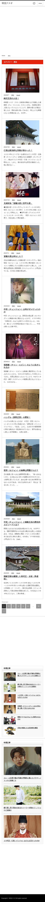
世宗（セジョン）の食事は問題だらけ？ (21, 470)
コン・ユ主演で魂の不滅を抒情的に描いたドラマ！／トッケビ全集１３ (29, 675)
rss (34, 3)
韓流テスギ (12, 898)
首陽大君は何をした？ (13, 256)
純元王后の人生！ (11, 98)
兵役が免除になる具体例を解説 (28, 728)
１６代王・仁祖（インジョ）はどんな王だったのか (29, 696)
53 (38, 606)
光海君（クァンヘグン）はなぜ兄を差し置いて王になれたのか (29, 707)
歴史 (12, 95)
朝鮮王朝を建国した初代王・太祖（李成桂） (21, 577)
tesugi (18, 95)
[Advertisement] (22, 30)
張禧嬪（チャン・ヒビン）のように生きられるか (22, 366)
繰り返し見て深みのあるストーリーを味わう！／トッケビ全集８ (29, 685)
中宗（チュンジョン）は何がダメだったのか (22, 310)
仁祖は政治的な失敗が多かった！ (18, 150)
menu (40, 3)
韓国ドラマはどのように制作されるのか (29, 718)
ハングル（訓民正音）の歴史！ (17, 417)
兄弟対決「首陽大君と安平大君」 (18, 203)
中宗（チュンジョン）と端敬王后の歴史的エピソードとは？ (22, 523)
